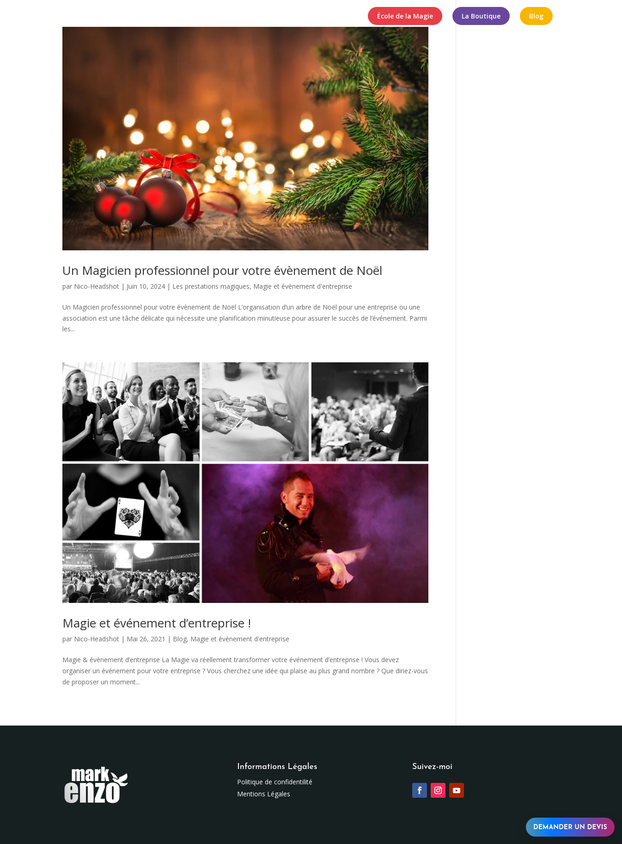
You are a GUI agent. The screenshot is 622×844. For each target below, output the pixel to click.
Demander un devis (570, 827)
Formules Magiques (280, 16)
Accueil (81, 16)
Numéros (215, 16)
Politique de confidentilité (274, 781)
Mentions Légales (263, 793)
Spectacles (163, 16)
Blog (180, 638)
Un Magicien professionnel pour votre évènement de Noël (222, 270)
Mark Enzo (119, 16)
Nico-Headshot (96, 286)
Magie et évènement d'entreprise (302, 286)
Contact (344, 16)
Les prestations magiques (211, 286)
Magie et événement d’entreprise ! (156, 622)
